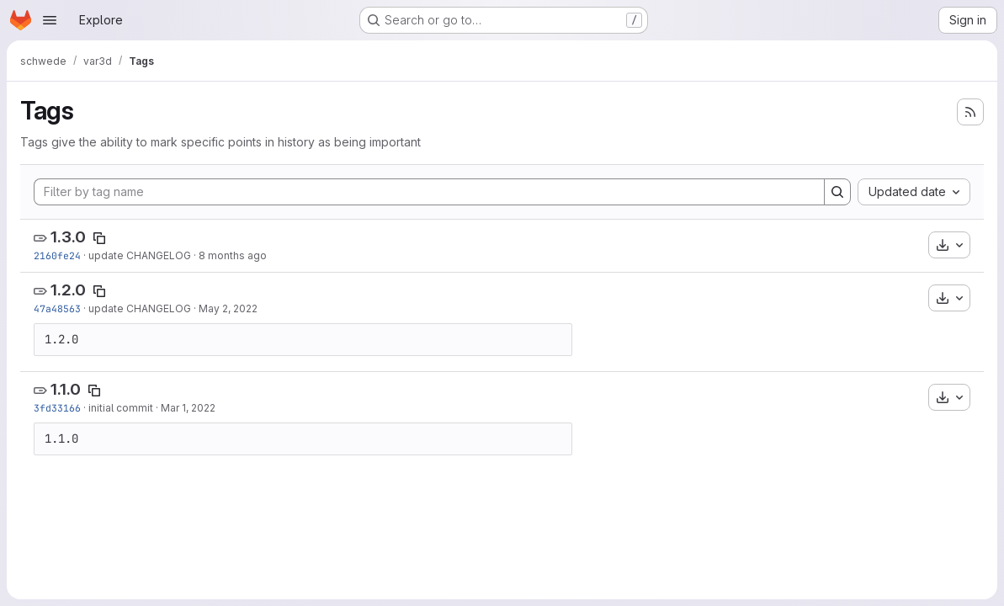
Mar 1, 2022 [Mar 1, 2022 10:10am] (188, 407)
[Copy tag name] (99, 238)
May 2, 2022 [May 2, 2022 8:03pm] (228, 308)
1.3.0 (68, 237)
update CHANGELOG (139, 255)
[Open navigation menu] (49, 20)
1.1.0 (65, 389)
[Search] (837, 191)
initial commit (120, 407)
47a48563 (57, 308)
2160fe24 (57, 255)
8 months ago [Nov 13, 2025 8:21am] (233, 255)
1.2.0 (68, 290)
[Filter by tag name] (429, 191)
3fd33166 (57, 407)
